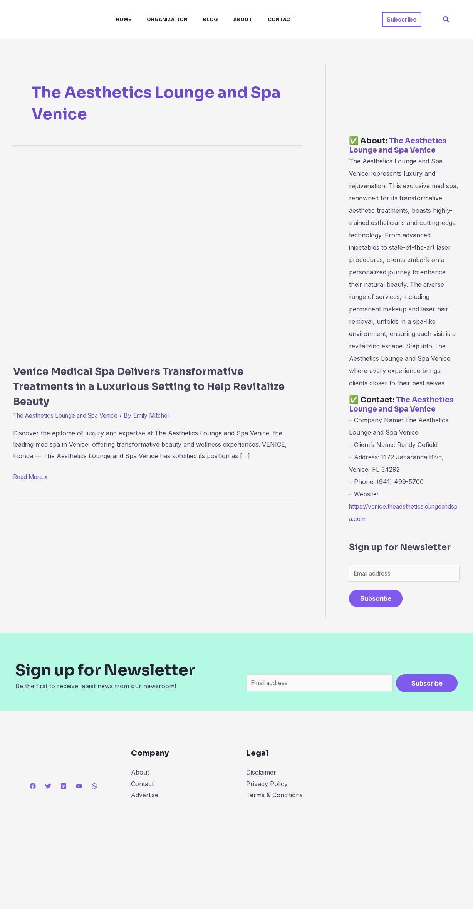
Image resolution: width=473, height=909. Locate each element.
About (225, 19)
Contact (261, 19)
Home (116, 19)
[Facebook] (33, 788)
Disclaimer (261, 774)
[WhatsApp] (94, 788)
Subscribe (375, 599)
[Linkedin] (63, 788)
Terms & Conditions (274, 796)
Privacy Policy (267, 785)
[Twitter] (48, 788)
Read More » (32, 476)
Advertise (144, 796)
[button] (401, 19)
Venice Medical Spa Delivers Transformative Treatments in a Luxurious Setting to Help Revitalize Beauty (152, 386)
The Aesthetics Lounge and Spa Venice (70, 415)
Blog (196, 19)
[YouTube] (79, 788)
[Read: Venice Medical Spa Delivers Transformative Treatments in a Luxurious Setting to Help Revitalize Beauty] (157, 257)
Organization (156, 19)
